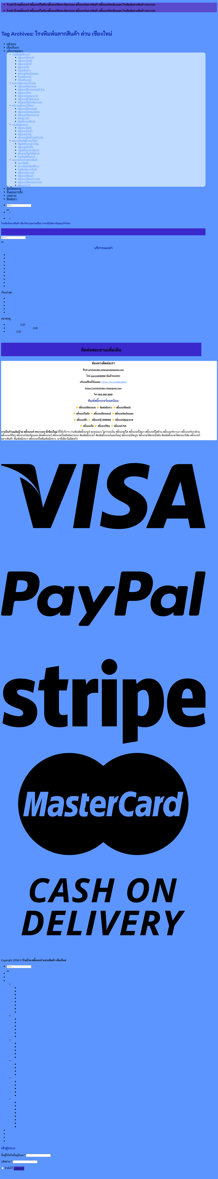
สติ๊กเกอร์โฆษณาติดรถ (29, 111)
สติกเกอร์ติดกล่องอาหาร (31, 1123)
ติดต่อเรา (12, 1141)
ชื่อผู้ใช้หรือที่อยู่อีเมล (13, 1155)
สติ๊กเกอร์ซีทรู (24, 92)
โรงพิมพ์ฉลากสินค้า (28, 1109)
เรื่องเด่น (11, 331)
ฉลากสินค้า (24, 1102)
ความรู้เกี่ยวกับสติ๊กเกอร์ (19, 328)
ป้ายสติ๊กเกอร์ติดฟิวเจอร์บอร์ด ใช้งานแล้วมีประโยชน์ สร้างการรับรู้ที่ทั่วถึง (46, 312)
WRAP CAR (23, 118)
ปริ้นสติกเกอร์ (24, 79)
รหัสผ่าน (6, 1161)
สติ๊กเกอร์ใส (23, 66)
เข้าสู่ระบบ (19, 1168)
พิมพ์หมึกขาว (14, 286)
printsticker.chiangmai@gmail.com (106, 369)
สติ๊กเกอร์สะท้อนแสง (28, 73)
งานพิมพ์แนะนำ (20, 124)
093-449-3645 (105, 394)
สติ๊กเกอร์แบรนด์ (27, 1112)
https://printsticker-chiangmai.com (103, 388)
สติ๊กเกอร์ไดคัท (25, 60)
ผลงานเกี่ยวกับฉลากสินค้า (26, 1099)
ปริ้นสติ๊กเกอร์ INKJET (29, 150)
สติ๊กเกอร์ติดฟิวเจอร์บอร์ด (30, 137)
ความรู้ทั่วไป (13, 324)
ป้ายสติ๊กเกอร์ (24, 76)
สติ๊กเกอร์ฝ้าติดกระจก (28, 98)
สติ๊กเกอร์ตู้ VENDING (101, 419)
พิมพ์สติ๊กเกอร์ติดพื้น (18, 275)
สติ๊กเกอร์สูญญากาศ (28, 95)
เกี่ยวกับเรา (13, 47)
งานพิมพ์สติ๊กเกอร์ (21, 54)
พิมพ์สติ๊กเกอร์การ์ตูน (28, 143)
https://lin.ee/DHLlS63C (114, 381)
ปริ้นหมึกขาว (24, 70)
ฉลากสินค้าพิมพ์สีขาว (29, 1105)
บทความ (11, 1137)
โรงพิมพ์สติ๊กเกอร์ (27, 1095)
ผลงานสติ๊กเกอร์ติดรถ (23, 105)
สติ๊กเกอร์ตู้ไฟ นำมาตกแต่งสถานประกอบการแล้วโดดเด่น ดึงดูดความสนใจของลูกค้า (51, 308)
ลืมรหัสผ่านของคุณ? (12, 1174)
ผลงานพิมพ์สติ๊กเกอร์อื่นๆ (25, 140)
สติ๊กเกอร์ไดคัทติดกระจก (30, 102)
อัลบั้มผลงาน (14, 1130)
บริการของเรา (15, 51)
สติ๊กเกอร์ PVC (25, 134)
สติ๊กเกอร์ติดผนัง (26, 57)
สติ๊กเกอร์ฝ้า (82, 419)
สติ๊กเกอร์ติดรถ (15, 261)
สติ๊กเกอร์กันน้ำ (25, 130)
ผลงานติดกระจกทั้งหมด (24, 82)
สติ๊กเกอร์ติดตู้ (24, 127)
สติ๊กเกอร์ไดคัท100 (17, 268)
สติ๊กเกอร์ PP (24, 1126)
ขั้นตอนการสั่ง (15, 1134)
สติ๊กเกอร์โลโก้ (25, 63)
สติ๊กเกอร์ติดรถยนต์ (27, 108)
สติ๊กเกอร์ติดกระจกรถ (28, 114)
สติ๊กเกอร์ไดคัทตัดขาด (28, 153)
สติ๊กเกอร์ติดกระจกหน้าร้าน (31, 89)
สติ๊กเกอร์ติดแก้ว (26, 1116)
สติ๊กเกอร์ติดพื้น (25, 146)
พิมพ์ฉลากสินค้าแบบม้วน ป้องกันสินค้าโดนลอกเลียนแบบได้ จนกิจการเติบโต (47, 302)
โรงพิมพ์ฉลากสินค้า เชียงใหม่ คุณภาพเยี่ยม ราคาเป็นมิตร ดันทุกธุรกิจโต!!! (46, 298)
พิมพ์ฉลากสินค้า (16, 258)
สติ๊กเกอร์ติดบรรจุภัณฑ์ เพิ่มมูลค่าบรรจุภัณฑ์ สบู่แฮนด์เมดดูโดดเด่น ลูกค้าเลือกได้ (50, 305)
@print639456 (98, 375)
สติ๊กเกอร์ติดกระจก (27, 86)
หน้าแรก (11, 44)
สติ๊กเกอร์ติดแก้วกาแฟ (30, 1119)
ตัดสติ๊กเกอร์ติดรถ (26, 121)
